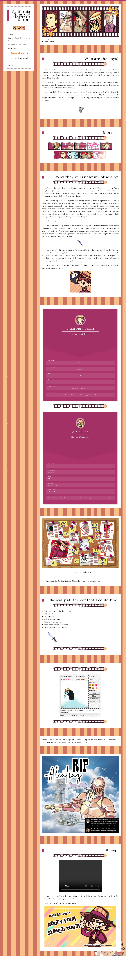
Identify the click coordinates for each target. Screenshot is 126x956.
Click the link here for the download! (61, 903)
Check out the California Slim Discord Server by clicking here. (72, 581)
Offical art (48, 614)
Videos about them (52, 619)
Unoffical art (49, 617)
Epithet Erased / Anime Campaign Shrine (19, 39)
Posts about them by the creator (57, 611)
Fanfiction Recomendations (56, 625)
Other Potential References (55, 627)
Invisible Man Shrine (17, 45)
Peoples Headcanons (53, 622)
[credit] (10, 65)
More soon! (13, 48)
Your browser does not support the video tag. (80, 876)
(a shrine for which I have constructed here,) (72, 73)
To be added (49, 41)
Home (10, 34)
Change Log (49, 39)
